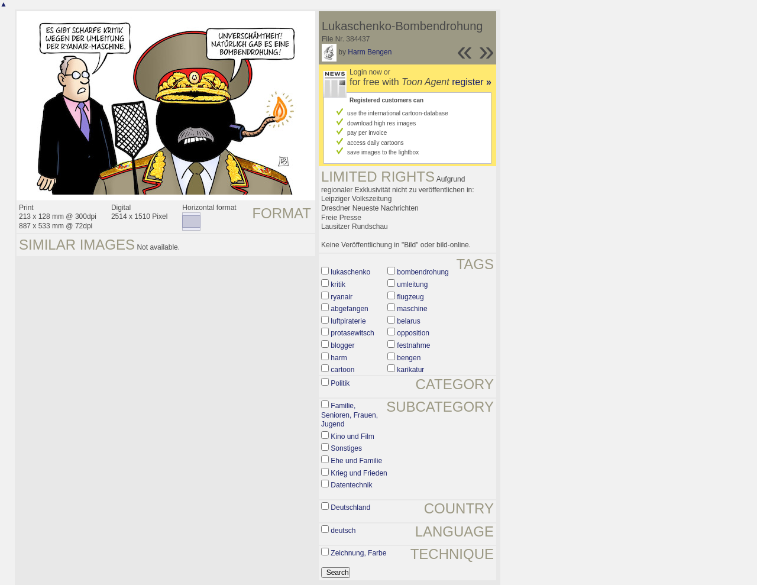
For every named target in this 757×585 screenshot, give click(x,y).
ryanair (341, 297)
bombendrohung (422, 272)
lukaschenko (350, 272)
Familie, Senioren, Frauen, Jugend (349, 415)
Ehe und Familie (356, 461)
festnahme (413, 345)
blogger (342, 345)
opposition (413, 333)
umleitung (412, 284)
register (471, 82)
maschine (412, 309)
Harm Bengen (370, 52)
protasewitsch (352, 333)
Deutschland (350, 507)
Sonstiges (346, 448)
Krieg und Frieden (359, 473)
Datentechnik (351, 485)
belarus (408, 321)
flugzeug (410, 297)
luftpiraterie (348, 321)
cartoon (342, 370)
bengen (408, 358)
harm (339, 358)
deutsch (343, 530)
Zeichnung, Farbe (358, 553)
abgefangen (349, 309)
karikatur (410, 370)
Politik (340, 383)
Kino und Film (352, 436)
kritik (338, 284)
